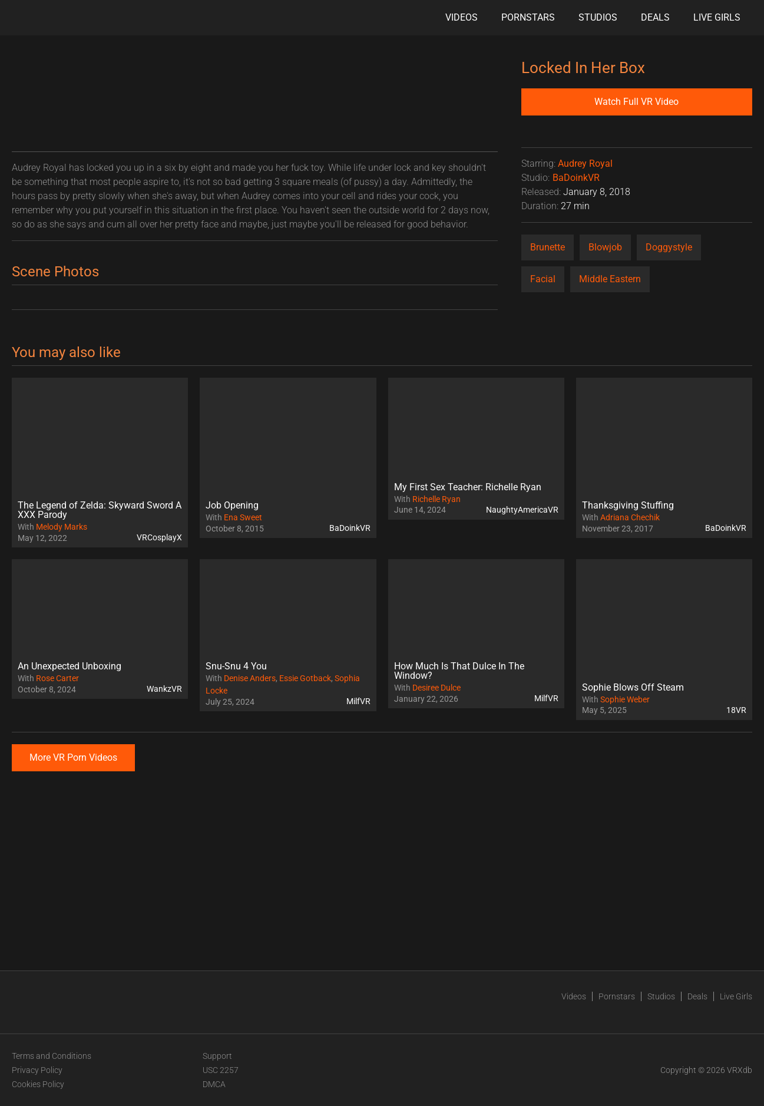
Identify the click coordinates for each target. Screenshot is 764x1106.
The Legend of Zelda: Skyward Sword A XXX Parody (99, 510)
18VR (736, 710)
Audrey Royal (585, 163)
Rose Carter (57, 678)
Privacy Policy (37, 1070)
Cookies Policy (38, 1084)
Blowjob (605, 247)
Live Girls (716, 17)
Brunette (547, 247)
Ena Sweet (243, 517)
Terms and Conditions (51, 1056)
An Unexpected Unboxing (69, 666)
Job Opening (232, 505)
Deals (655, 17)
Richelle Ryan (436, 499)
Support (217, 1056)
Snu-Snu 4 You (236, 666)
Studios (597, 17)
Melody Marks (61, 526)
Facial (542, 279)
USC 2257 (221, 1070)
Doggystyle (669, 247)
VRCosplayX (159, 537)
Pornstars (528, 17)
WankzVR (164, 689)
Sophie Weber (625, 699)
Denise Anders (250, 678)
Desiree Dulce (436, 687)
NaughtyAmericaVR (522, 509)
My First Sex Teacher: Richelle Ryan (467, 487)
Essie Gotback (305, 678)
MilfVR (358, 701)
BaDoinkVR (576, 177)
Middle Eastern (610, 279)
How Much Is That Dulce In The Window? (459, 671)
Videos (461, 17)
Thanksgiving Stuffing (628, 505)
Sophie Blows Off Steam (633, 687)
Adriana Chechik (630, 517)
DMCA (214, 1084)
